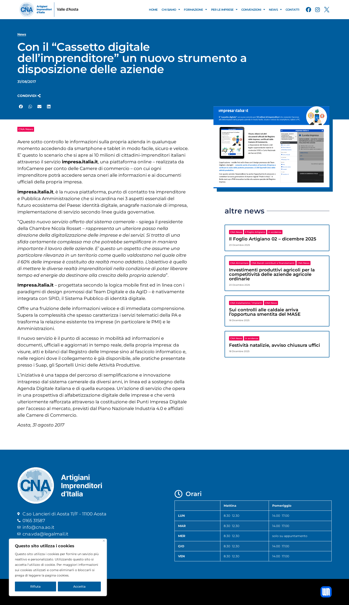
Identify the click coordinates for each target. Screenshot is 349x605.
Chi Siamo (171, 9)
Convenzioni (253, 9)
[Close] (104, 541)
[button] (29, 95)
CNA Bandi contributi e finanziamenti (273, 263)
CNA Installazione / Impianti (246, 302)
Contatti (292, 9)
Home (153, 9)
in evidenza (274, 232)
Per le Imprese (224, 9)
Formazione (195, 9)
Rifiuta (35, 586)
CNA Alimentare (239, 263)
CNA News (25, 129)
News (275, 9)
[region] (58, 567)
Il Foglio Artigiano (255, 232)
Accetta (79, 586)
